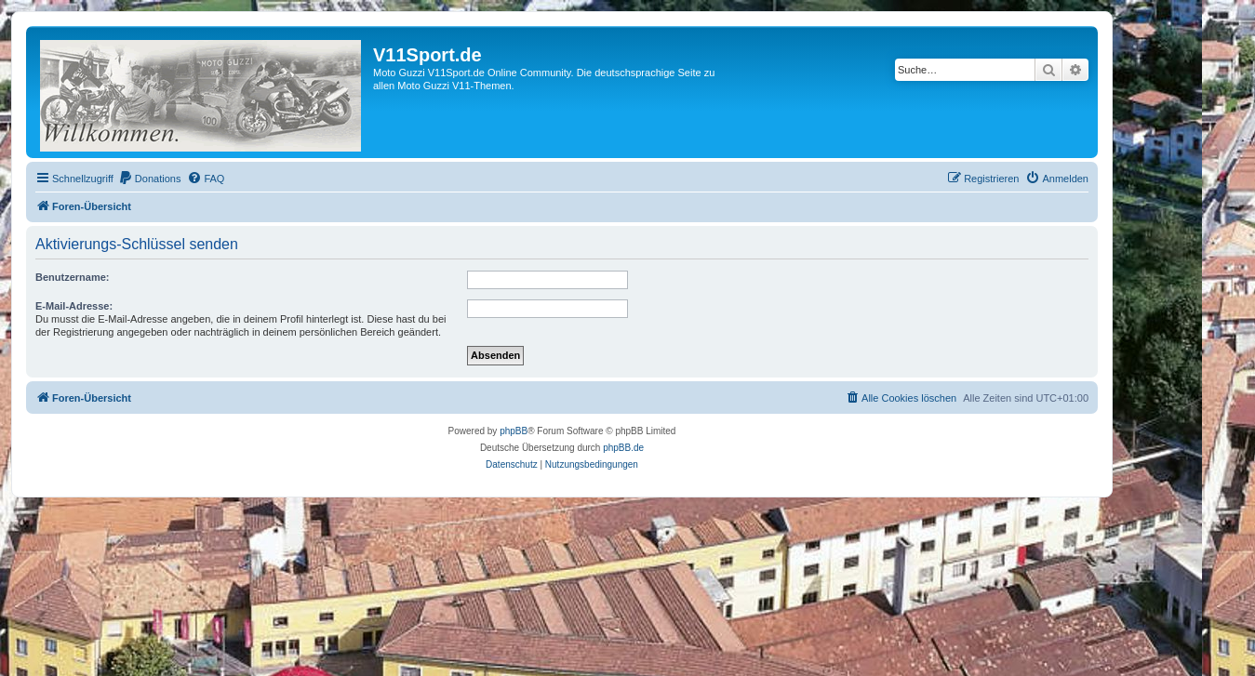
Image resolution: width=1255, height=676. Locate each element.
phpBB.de (623, 448)
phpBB (513, 431)
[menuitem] (149, 178)
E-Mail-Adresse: (74, 305)
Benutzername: (72, 277)
